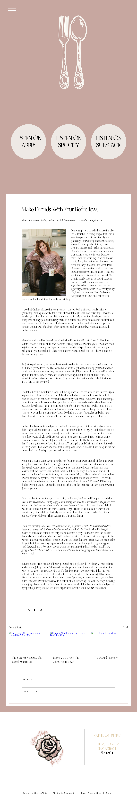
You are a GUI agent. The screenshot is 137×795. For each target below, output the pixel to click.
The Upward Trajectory (105, 657)
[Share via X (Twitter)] (29, 610)
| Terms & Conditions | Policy (95, 793)
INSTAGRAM (107, 748)
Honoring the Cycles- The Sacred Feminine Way (66, 660)
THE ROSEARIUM (107, 744)
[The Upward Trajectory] (109, 642)
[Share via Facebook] (23, 610)
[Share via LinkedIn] (35, 610)
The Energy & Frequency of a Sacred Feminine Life (26, 660)
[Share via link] (41, 610)
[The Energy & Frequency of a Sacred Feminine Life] (27, 642)
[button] (12, 10)
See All (125, 627)
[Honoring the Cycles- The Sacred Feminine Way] (68, 642)
